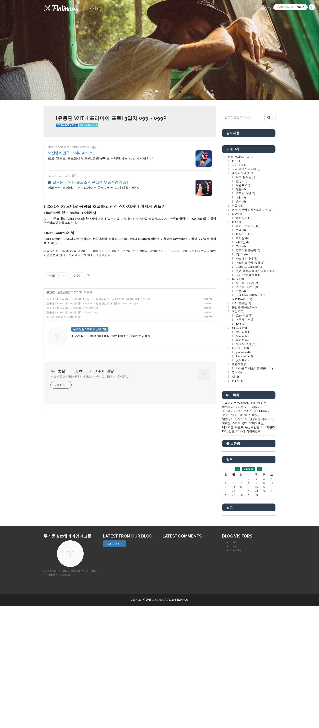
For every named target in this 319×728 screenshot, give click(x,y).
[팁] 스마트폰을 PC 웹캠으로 (61, 383)
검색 (270, 239)
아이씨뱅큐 (253, 553)
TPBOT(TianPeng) (249, 388)
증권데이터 (229, 533)
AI (235, 498)
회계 (240, 352)
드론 (240, 413)
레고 (237, 433)
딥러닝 (242, 458)
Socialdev (157, 721)
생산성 (238, 502)
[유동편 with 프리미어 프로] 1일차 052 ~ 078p (70, 379)
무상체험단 (252, 549)
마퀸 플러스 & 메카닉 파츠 (255, 392)
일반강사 (228, 541)
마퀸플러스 (229, 529)
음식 (240, 323)
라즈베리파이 (247, 380)
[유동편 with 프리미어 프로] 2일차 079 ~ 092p (70, 374)
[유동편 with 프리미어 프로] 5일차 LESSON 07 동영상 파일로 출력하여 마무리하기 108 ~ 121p (96, 366)
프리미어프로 (230, 525)
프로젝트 (239, 486)
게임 (240, 319)
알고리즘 (243, 453)
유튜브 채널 (245, 315)
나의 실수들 (245, 299)
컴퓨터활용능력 (247, 372)
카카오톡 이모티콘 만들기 (254, 490)
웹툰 (240, 311)
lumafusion (244, 478)
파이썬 (242, 360)
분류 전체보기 (240, 278)
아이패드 (240, 470)
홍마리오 (267, 541)
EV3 (240, 445)
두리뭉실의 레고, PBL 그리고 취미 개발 (82, 438)
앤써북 (239, 541)
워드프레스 (245, 533)
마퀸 (241, 529)
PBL (236, 283)
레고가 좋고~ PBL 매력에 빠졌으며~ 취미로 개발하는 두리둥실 (89, 443)
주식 (236, 494)
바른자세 (243, 340)
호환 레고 (243, 437)
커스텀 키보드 (246, 409)
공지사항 (92, 8)
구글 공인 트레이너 (245, 291)
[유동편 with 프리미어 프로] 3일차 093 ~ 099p (111, 118)
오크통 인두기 (246, 405)
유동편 (233, 537)
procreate (243, 474)
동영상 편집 (63, 359)
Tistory (264, 6)
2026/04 (248, 591)
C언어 (241, 376)
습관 (236, 335)
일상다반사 (242, 295)
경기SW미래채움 (248, 396)
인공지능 (255, 541)
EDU (237, 344)
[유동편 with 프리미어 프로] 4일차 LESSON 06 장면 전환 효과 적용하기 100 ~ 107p (90, 370)
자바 (240, 368)
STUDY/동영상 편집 (66, 125)
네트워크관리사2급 (249, 384)
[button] (24, 50)
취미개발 (239, 287)
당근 (231, 553)
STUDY (50, 359)
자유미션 (245, 537)
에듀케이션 (244, 441)
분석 (225, 537)
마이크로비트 (247, 348)
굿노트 (242, 482)
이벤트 (242, 307)
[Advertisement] (130, 175)
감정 (241, 303)
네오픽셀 (228, 549)
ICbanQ (240, 553)
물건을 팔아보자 (244, 429)
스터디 (236, 545)
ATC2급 (242, 364)
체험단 (256, 529)
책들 (237, 327)
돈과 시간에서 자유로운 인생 (251, 331)
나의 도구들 (241, 425)
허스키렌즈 (268, 549)
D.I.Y (237, 401)
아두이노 (243, 356)
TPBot (244, 525)
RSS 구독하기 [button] (115, 665)
